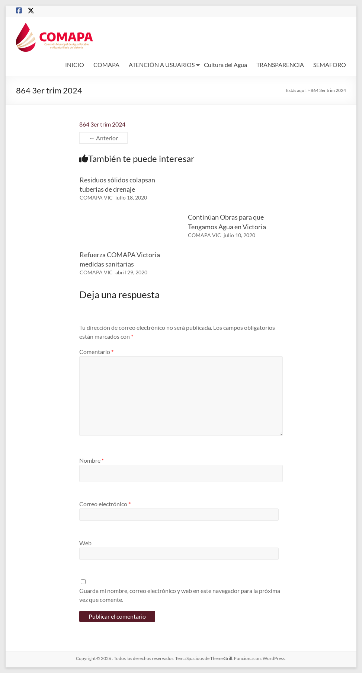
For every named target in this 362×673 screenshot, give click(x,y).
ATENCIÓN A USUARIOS (162, 64)
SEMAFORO (329, 64)
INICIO (74, 64)
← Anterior (103, 137)
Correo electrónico (105, 503)
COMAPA (106, 64)
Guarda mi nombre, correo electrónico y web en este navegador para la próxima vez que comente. (179, 595)
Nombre (91, 460)
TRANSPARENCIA (280, 64)
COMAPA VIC (96, 197)
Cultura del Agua (225, 64)
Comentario (96, 351)
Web (85, 542)
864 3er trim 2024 (102, 124)
